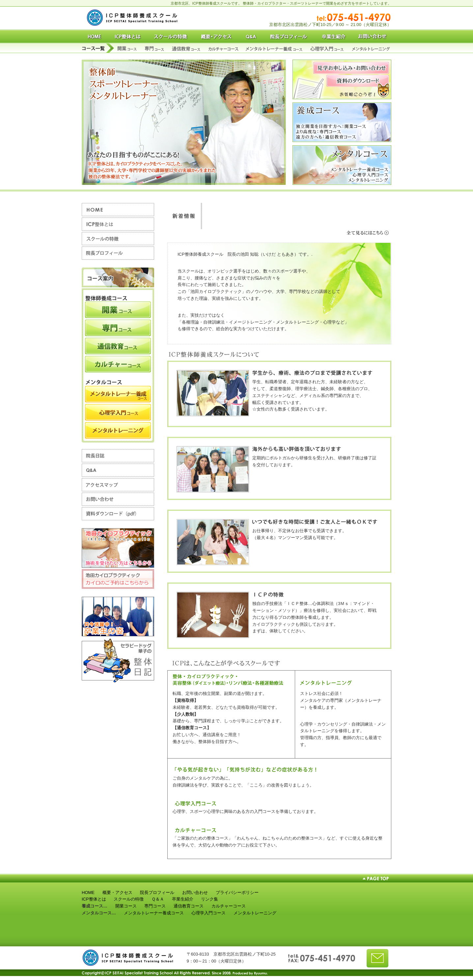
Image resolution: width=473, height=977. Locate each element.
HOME (88, 892)
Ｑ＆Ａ (158, 899)
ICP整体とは (94, 899)
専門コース (155, 906)
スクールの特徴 (129, 899)
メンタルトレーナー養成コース (154, 912)
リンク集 (209, 899)
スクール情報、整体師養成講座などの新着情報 (299, 216)
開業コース (126, 906)
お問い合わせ (195, 892)
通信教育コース (189, 906)
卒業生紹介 (182, 899)
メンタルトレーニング (255, 912)
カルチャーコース (228, 906)
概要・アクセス (117, 892)
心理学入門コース (208, 912)
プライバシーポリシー (237, 892)
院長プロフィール (157, 892)
